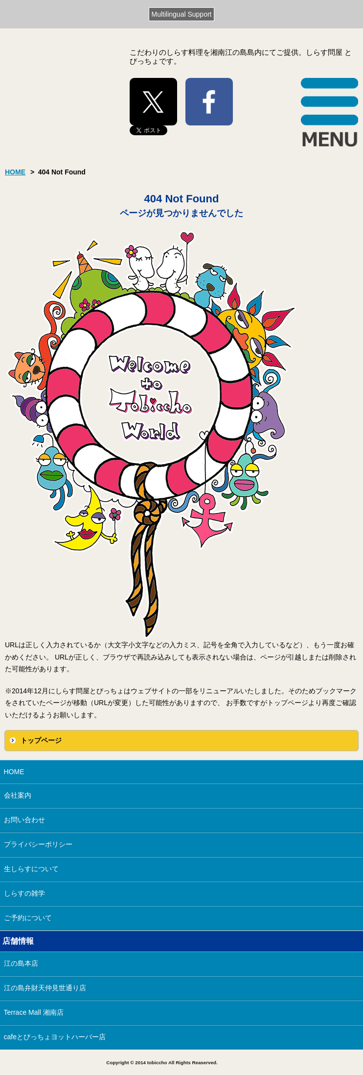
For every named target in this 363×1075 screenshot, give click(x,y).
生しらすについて (31, 869)
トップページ (41, 740)
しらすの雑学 (24, 893)
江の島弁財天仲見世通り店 (45, 988)
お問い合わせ (24, 820)
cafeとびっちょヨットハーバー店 (55, 1037)
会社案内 (17, 795)
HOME (15, 172)
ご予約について (28, 918)
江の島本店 (21, 963)
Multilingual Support (182, 14)
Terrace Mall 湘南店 (34, 1012)
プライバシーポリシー (38, 844)
